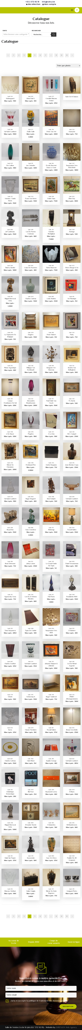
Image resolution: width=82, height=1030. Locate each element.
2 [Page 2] (18, 55)
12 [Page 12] (61, 55)
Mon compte (49, 4)
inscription (68, 1006)
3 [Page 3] (24, 55)
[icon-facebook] (77, 10)
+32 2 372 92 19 (32, 1)
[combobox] (16, 34)
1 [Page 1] (13, 55)
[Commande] (68, 66)
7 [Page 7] (45, 55)
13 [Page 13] (66, 55)
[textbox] (16, 34)
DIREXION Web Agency (66, 1027)
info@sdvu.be (48, 1)
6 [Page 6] (40, 55)
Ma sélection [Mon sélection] (33, 4)
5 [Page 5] (34, 55)
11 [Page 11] (56, 55)
